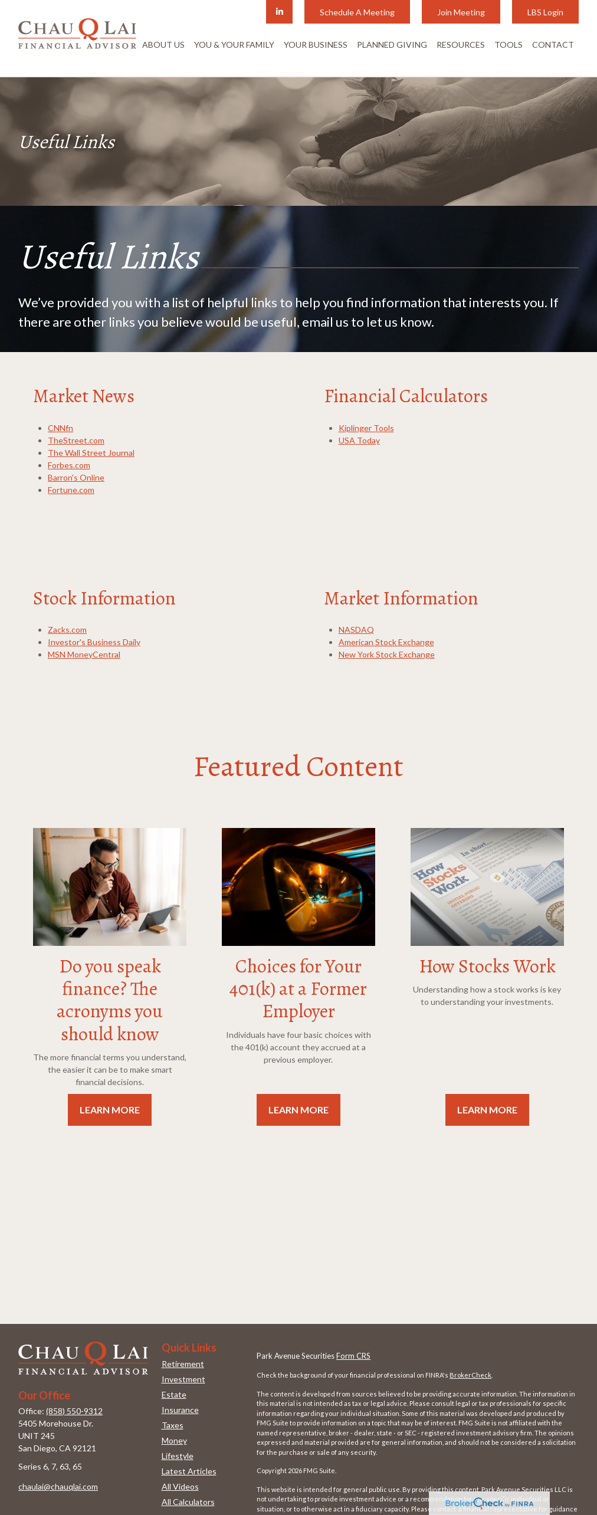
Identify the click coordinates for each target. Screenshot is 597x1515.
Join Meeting (461, 12)
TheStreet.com (76, 440)
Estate (174, 1394)
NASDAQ (356, 630)
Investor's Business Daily (94, 642)
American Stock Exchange (386, 642)
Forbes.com (69, 465)
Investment (183, 1379)
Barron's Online (76, 477)
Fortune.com (71, 490)
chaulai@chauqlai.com (58, 1486)
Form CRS (353, 1355)
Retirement (183, 1364)
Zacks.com (67, 630)
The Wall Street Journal (91, 453)
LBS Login (545, 12)
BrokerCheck (470, 1375)
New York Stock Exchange (387, 654)
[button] (163, 43)
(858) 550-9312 (74, 1411)
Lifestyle (177, 1456)
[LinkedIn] (279, 12)
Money (174, 1440)
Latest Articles (189, 1471)
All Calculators (188, 1502)
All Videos (180, 1486)
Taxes (172, 1425)
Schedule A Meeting (357, 12)
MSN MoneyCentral (84, 654)
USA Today (359, 440)
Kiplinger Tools (366, 428)
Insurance (180, 1410)
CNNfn (60, 428)
